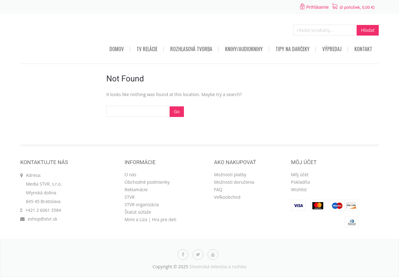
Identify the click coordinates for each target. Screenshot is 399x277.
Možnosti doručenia (234, 182)
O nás (131, 174)
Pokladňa (300, 182)
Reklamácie (136, 189)
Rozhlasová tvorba (191, 49)
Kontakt (363, 49)
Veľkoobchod (227, 197)
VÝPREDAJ (332, 49)
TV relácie (147, 49)
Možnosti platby (230, 174)
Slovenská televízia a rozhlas (218, 267)
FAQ (218, 189)
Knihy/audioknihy (244, 49)
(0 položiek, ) (357, 7)
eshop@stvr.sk (42, 219)
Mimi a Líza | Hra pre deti (150, 219)
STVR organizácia (142, 204)
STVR (130, 197)
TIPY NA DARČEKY (293, 49)
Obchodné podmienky (147, 182)
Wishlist (299, 189)
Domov (116, 49)
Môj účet (300, 174)
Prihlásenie (317, 7)
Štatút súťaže (138, 212)
